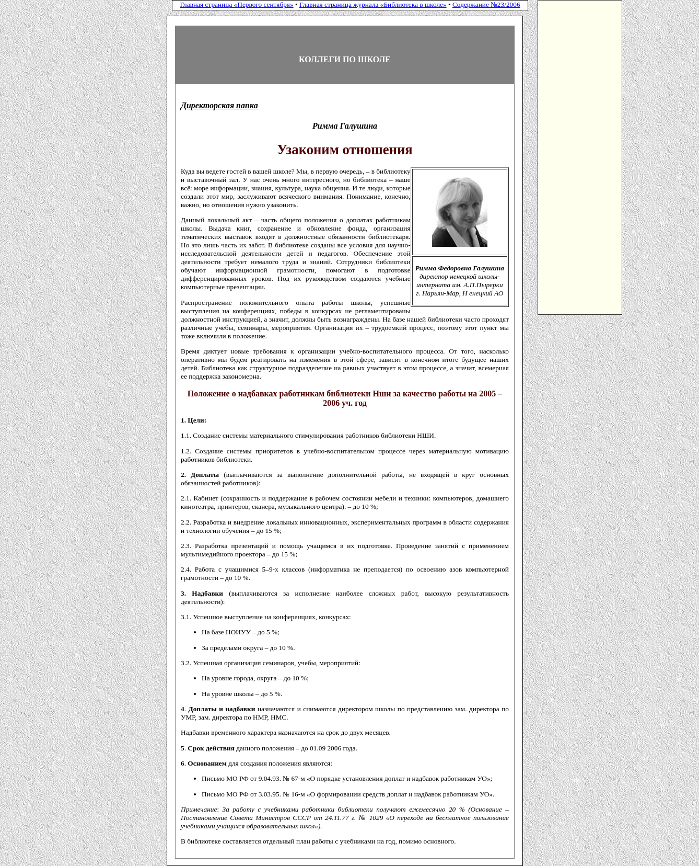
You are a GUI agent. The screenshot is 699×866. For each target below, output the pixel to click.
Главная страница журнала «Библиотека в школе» (373, 4)
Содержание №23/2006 (486, 4)
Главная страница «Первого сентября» (236, 4)
